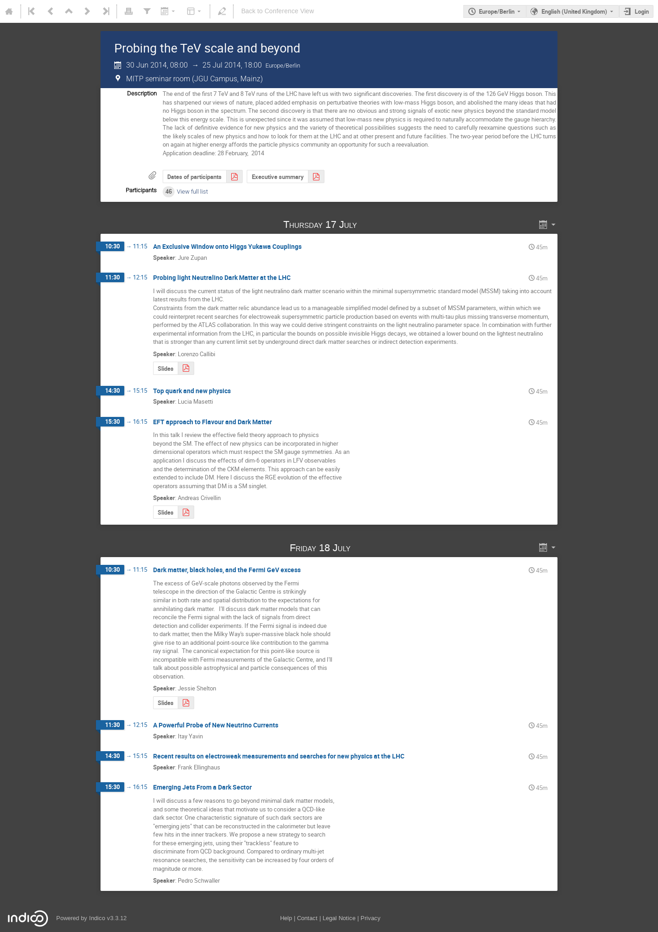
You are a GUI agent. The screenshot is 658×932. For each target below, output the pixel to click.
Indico (97, 918)
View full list (192, 191)
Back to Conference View (277, 11)
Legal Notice (339, 918)
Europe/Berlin (497, 11)
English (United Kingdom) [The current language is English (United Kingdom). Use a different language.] (574, 11)
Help (286, 918)
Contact (307, 918)
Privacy (371, 918)
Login (642, 11)
